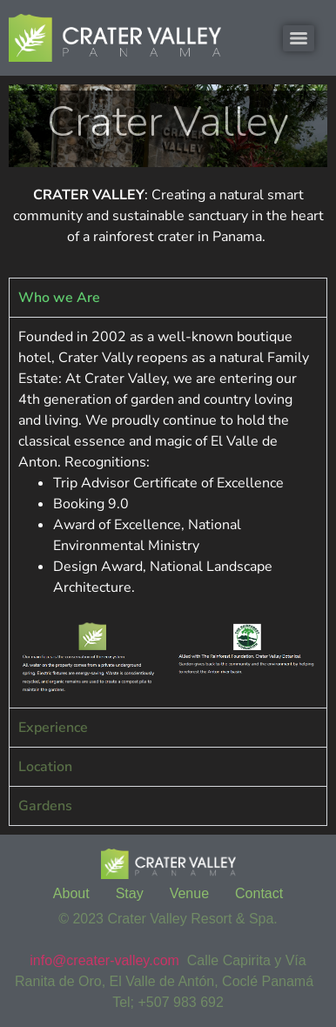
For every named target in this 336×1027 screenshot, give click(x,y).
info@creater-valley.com (104, 960)
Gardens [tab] (45, 806)
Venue (189, 893)
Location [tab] (45, 766)
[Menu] (298, 38)
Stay (130, 893)
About (71, 893)
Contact (259, 893)
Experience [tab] (53, 727)
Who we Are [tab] (59, 297)
